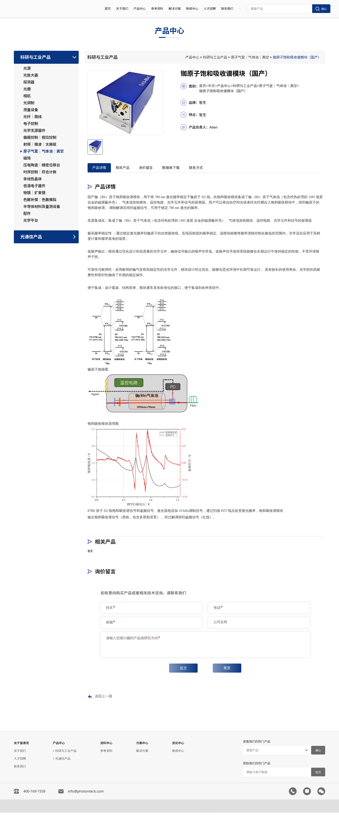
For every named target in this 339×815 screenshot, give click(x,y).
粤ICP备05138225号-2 (220, 810)
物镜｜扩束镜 (34, 192)
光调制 (28, 102)
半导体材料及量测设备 (41, 206)
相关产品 (128, 168)
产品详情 (101, 168)
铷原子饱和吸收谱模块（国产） (298, 57)
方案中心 (142, 745)
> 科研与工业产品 (65, 753)
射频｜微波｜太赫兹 (39, 144)
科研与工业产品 (35, 57)
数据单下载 (185, 168)
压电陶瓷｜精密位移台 (41, 165)
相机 (27, 96)
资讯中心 (178, 745)
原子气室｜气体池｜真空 (43, 151)
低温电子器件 (34, 185)
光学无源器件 (34, 130)
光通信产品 (31, 237)
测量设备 (30, 109)
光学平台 (30, 220)
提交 (181, 670)
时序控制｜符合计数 (39, 172)
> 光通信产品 (61, 761)
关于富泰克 (21, 745)
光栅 (27, 89)
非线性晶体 (32, 179)
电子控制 (30, 123)
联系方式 (214, 168)
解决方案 (175, 8)
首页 (108, 8)
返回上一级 (100, 699)
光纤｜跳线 (32, 116)
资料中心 (106, 745)
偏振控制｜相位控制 (39, 137)
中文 (212, 85)
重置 (228, 670)
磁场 (27, 158)
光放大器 (30, 75)
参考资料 (157, 8)
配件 (27, 213)
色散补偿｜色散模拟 (39, 199)
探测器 (28, 82)
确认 (321, 9)
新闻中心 (192, 8)
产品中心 (140, 8)
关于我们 (122, 8)
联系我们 (227, 8)
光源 (27, 68)
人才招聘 (210, 8)
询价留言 (155, 168)
